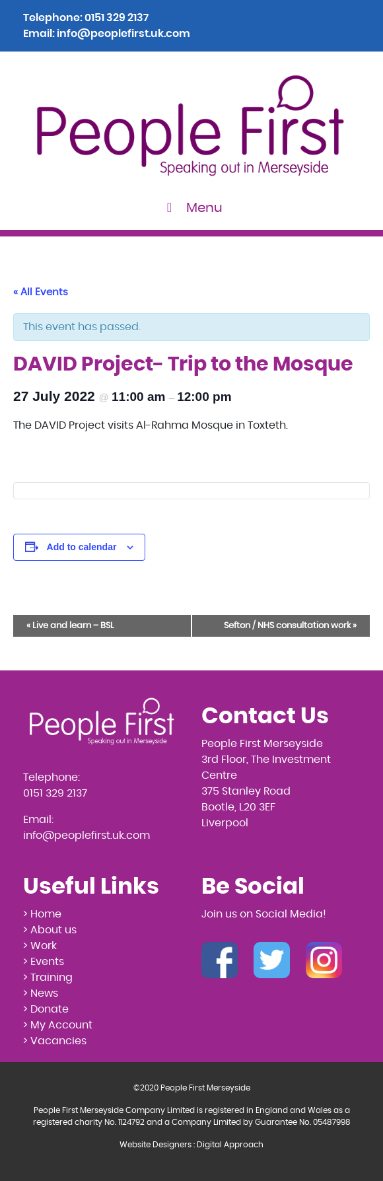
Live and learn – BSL (70, 626)
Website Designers (156, 1145)
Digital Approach (230, 1145)
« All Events (40, 292)
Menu (192, 208)
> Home (42, 914)
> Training (48, 977)
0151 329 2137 (117, 18)
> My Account (57, 1025)
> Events (43, 961)
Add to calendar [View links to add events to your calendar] (82, 547)
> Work (40, 946)
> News (40, 993)
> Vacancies (55, 1041)
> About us (50, 930)
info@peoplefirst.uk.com (123, 33)
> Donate (46, 1009)
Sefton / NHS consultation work (290, 626)
